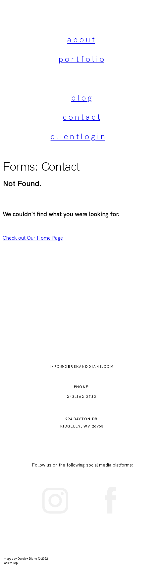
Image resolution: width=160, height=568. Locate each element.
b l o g (81, 98)
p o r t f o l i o (81, 59)
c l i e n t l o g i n (78, 137)
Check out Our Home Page (33, 238)
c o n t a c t (81, 117)
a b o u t (81, 40)
